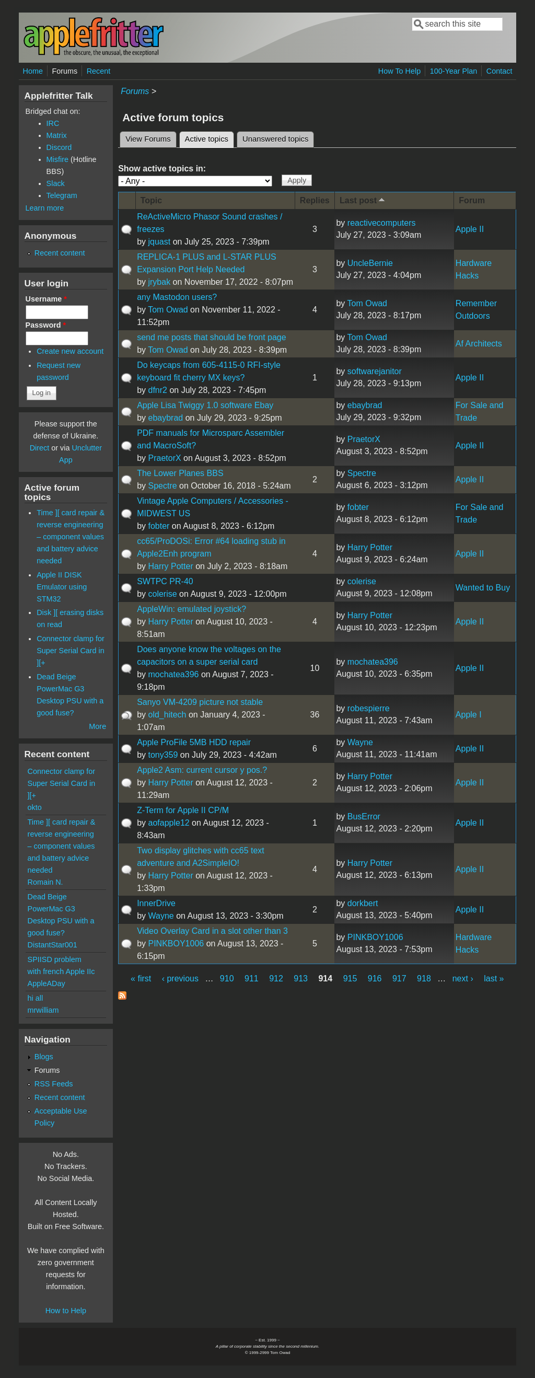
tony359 (163, 754)
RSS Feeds (53, 1084)
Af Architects (479, 343)
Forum (472, 200)
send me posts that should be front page (211, 337)
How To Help (399, 71)
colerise (162, 593)
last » (494, 978)
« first (141, 978)
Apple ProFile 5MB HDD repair (194, 742)
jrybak (159, 281)
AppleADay (46, 983)
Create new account (70, 351)
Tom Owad (168, 309)
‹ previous (180, 978)
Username (46, 299)
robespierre (368, 708)
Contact (499, 71)
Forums (64, 71)
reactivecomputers (381, 222)
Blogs (43, 1056)
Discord (59, 147)
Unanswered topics (275, 139)
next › (462, 978)
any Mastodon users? (177, 297)
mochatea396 (173, 674)
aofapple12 (168, 822)
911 (252, 978)
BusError (363, 816)
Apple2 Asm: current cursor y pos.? (202, 770)
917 (399, 978)
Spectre (162, 485)
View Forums (147, 139)
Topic (151, 200)
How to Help (65, 1310)
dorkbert (362, 903)
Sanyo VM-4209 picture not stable (200, 702)
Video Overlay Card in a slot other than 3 (212, 931)
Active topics (209, 137)
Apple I (469, 714)
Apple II (470, 229)
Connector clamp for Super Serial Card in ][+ (70, 650)
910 (227, 978)
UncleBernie (370, 263)
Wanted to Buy (483, 587)
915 (350, 978)
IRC (53, 123)
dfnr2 (157, 390)
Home (33, 71)
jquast (159, 241)
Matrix (56, 135)
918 (424, 978)
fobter (158, 526)
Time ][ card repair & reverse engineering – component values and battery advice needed (70, 536)
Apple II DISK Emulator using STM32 (62, 587)
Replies (315, 200)
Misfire (57, 159)
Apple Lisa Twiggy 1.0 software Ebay (205, 405)
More (97, 726)
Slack (55, 183)
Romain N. (45, 882)
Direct (40, 448)
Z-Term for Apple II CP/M (183, 810)
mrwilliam (43, 1010)
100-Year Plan (454, 71)
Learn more (45, 208)
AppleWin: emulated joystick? (191, 609)
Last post (363, 200)
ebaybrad (165, 417)
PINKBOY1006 (176, 943)
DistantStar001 (52, 945)
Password (46, 325)
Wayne (360, 742)
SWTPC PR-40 (165, 581)
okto (35, 807)
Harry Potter (170, 566)
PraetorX (164, 458)
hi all (35, 998)
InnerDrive (156, 903)
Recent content (59, 253)
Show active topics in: (162, 168)
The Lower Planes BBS (180, 473)
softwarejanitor (374, 371)
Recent (99, 71)
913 (301, 978)
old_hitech (167, 714)
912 (276, 978)
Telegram (61, 195)
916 (375, 978)
